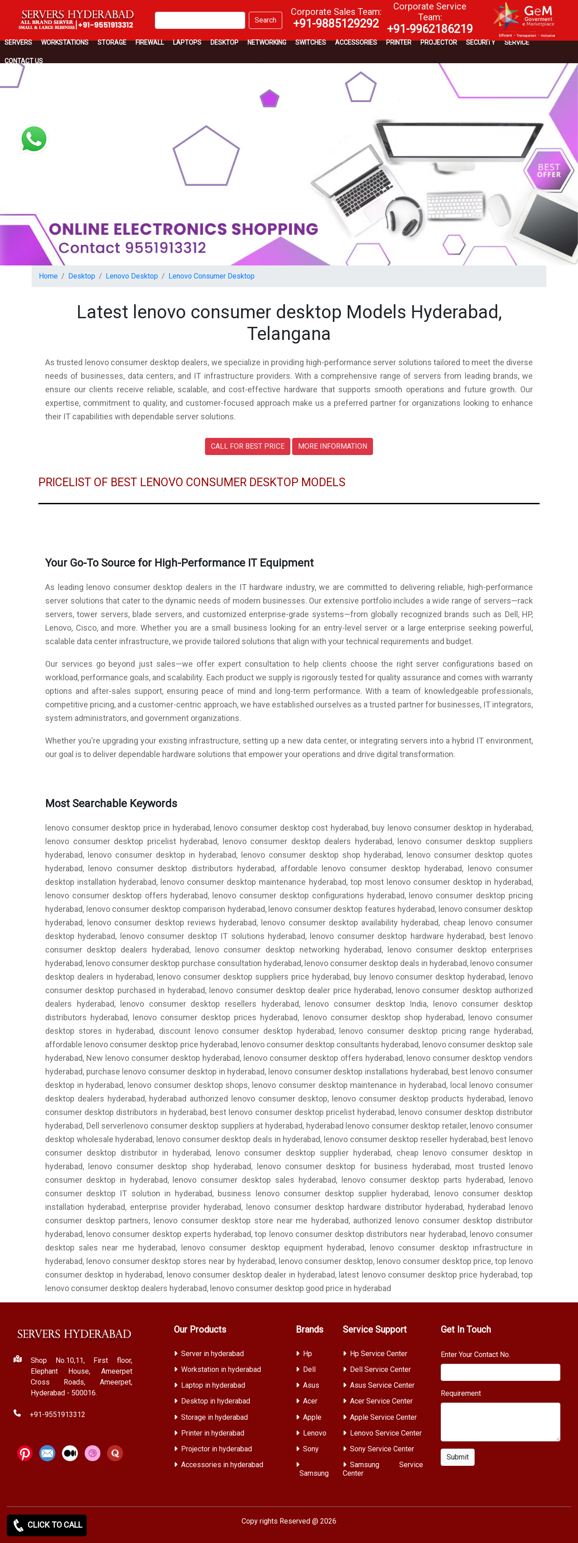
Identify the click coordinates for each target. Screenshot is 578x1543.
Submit (458, 1457)
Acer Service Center (381, 1401)
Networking (266, 42)
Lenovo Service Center (386, 1433)
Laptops (187, 42)
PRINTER (398, 42)
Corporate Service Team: (430, 18)
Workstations (65, 42)
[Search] (200, 20)
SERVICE (516, 42)
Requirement (461, 1393)
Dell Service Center (380, 1369)
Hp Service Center (378, 1353)
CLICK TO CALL (46, 1525)
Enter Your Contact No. (475, 1354)
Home (48, 276)
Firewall (149, 42)
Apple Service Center (383, 1417)
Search (265, 20)
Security (480, 42)
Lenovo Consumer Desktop (211, 276)
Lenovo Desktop (132, 276)
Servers (18, 42)
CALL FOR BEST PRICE (247, 446)
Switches (310, 42)
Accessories (356, 42)
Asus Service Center (382, 1385)
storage (112, 42)
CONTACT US (24, 61)
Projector (438, 42)
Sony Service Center (382, 1449)
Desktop (224, 42)
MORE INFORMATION (332, 446)
